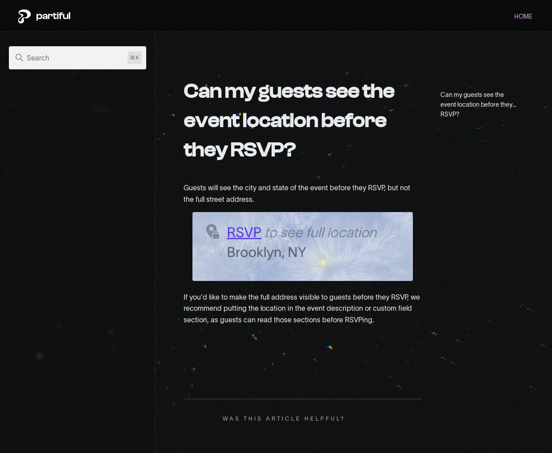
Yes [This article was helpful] (360, 419)
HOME (523, 16)
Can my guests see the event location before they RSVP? (476, 103)
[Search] (77, 57)
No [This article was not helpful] (375, 419)
